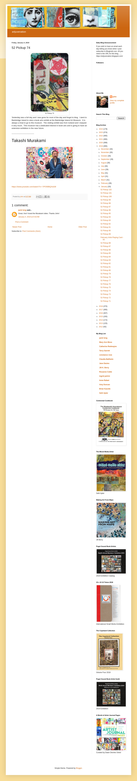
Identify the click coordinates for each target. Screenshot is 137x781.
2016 (101, 313)
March (103, 180)
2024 (101, 129)
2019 (101, 146)
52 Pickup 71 (106, 301)
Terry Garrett (104, 351)
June (103, 169)
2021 (101, 139)
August (104, 163)
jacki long (22, 210)
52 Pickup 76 (106, 284)
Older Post (82, 227)
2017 (101, 310)
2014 (101, 320)
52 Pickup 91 (106, 227)
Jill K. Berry (104, 368)
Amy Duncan (104, 385)
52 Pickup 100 (106, 197)
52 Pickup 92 (106, 224)
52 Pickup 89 (106, 234)
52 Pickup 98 (106, 203)
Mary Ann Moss (105, 342)
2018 (101, 306)
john (114, 97)
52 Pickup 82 (106, 263)
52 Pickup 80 (106, 270)
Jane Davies (104, 363)
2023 (101, 132)
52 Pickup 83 (106, 260)
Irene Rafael (104, 380)
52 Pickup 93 (106, 220)
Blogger (79, 768)
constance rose (105, 355)
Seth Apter (103, 393)
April (103, 176)
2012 (101, 327)
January (104, 187)
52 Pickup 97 (106, 207)
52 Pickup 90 (106, 231)
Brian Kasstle (104, 389)
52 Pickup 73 (106, 294)
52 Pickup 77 (106, 281)
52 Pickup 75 (106, 287)
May (103, 173)
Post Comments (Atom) (31, 231)
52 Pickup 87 (106, 246)
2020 (101, 143)
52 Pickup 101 (106, 193)
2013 (101, 323)
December (105, 149)
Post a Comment (21, 222)
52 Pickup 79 (106, 274)
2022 (101, 136)
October (104, 156)
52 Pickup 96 (106, 210)
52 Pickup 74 (106, 291)
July (103, 166)
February (104, 183)
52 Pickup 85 (106, 253)
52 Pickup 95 (106, 213)
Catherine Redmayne (108, 346)
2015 (101, 316)
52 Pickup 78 (106, 277)
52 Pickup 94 (106, 217)
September (105, 159)
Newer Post (16, 227)
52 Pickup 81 (106, 267)
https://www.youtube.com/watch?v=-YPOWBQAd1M (34, 187)
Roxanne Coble (105, 372)
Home (50, 227)
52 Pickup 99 (106, 200)
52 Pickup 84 (106, 257)
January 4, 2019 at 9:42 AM (28, 217)
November (105, 152)
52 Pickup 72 (106, 298)
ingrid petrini (104, 376)
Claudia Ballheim (106, 359)
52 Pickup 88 (106, 243)
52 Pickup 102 (106, 190)
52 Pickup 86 (106, 250)
